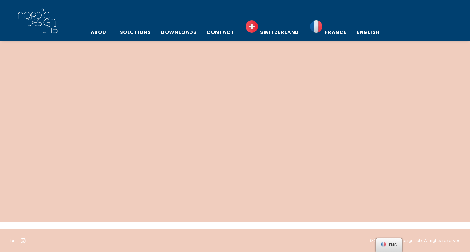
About (100, 32)
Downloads (179, 32)
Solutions (135, 32)
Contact (220, 32)
